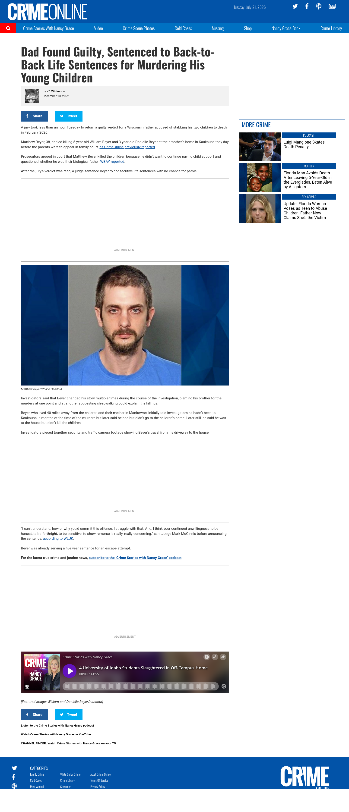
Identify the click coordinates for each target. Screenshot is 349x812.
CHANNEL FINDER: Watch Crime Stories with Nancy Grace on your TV (68, 743)
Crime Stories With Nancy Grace (48, 28)
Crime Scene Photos (139, 28)
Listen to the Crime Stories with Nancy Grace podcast (57, 725)
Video (98, 28)
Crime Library (331, 28)
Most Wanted (37, 786)
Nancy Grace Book (286, 28)
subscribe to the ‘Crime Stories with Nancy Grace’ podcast (135, 558)
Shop (248, 28)
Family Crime (37, 774)
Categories (39, 767)
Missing (218, 28)
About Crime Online (100, 774)
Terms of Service (99, 780)
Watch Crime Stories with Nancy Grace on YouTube (56, 734)
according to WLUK (58, 538)
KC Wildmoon (56, 91)
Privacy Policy (97, 786)
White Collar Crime (70, 774)
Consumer (65, 786)
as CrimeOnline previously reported (127, 147)
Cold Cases (183, 28)
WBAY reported (112, 162)
